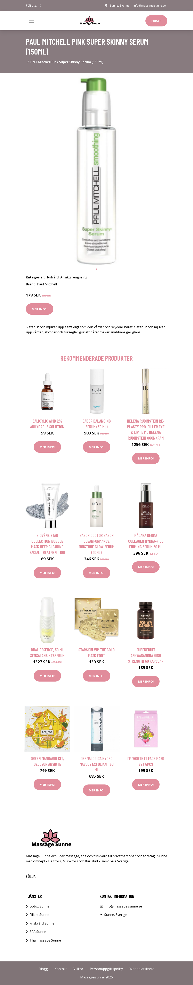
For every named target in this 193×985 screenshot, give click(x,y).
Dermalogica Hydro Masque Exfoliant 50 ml (97, 764)
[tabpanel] (96, 170)
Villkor (78, 969)
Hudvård (52, 277)
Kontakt (61, 969)
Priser (156, 21)
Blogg (43, 969)
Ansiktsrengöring (73, 277)
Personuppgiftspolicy (106, 969)
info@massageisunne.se (150, 5)
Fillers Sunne (39, 914)
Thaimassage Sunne (45, 940)
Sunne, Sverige (119, 5)
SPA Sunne (38, 931)
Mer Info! (39, 309)
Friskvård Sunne (42, 923)
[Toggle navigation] (31, 21)
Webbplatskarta (141, 969)
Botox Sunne (39, 906)
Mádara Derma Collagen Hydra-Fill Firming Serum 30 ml (145, 541)
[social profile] (41, 5)
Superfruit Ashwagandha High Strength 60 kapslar (145, 655)
